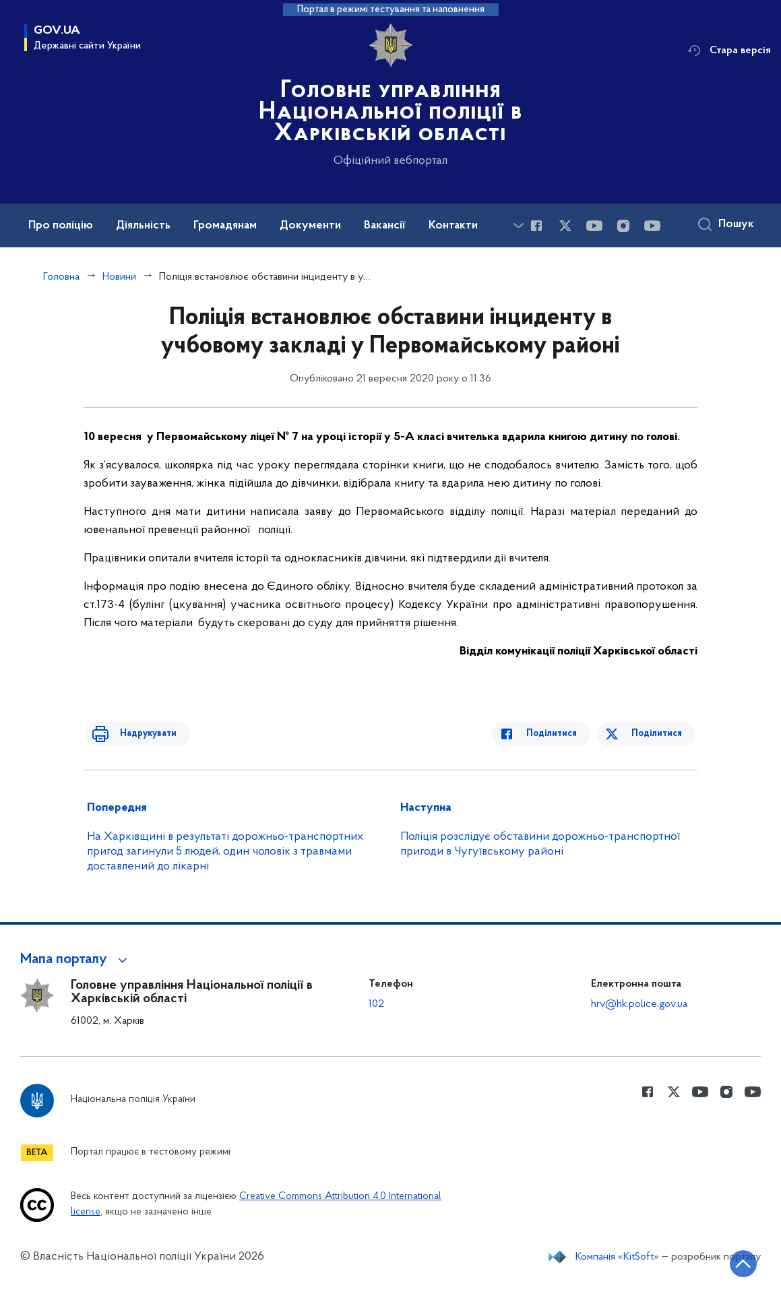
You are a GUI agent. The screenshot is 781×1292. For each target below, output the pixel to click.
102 (376, 1004)
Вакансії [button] (385, 226)
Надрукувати (139, 734)
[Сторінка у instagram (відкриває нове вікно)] (623, 226)
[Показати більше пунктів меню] (518, 225)
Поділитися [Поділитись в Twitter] (658, 734)
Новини (119, 277)
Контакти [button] (453, 226)
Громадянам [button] (225, 226)
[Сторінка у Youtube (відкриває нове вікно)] (594, 226)
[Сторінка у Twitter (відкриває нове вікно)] (565, 226)
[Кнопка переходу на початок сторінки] (730, 1261)
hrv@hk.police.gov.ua (639, 1004)
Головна (61, 277)
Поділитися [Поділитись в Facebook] (561, 734)
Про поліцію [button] (60, 226)
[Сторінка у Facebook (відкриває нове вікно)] (536, 226)
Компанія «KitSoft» (617, 1257)
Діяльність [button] (143, 226)
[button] (75, 960)
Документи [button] (310, 226)
